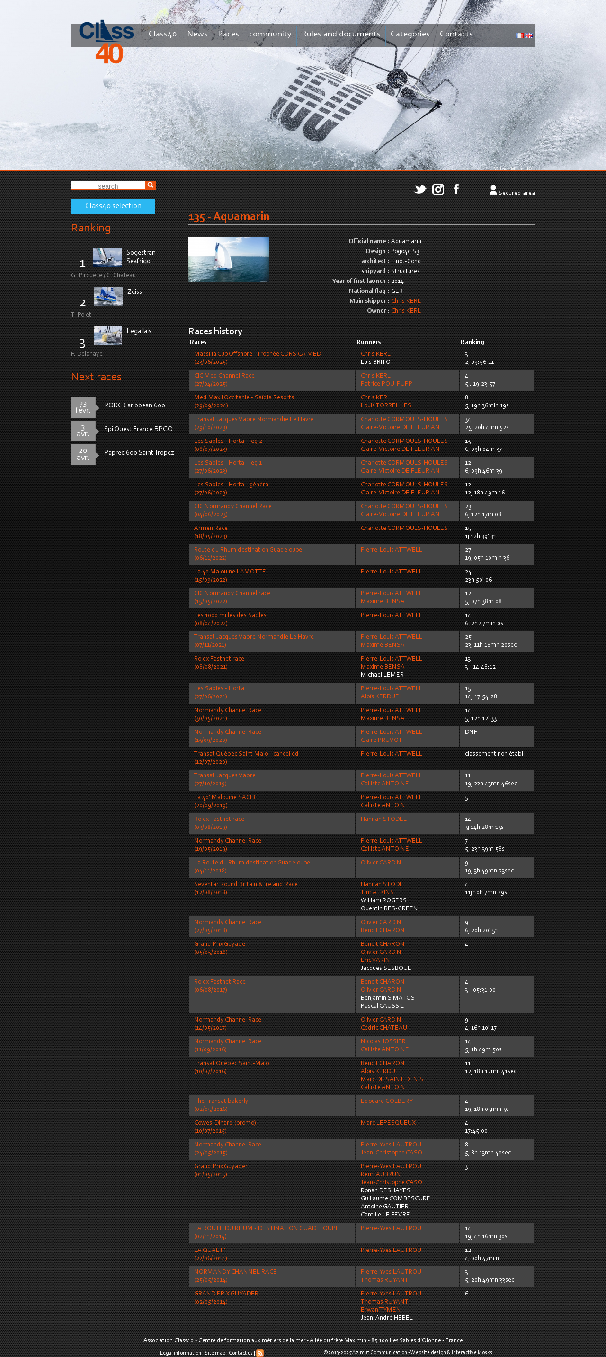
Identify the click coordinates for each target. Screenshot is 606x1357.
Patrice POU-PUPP (386, 384)
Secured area (517, 193)
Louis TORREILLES (386, 406)
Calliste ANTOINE (385, 784)
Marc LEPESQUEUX (388, 1123)
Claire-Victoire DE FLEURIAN (400, 427)
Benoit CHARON (383, 930)
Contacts (456, 34)
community (270, 34)
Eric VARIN (375, 960)
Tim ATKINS (377, 893)
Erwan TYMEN (381, 1310)
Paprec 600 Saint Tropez (139, 453)
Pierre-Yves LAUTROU (391, 1145)
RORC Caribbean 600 (134, 405)
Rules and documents (341, 34)
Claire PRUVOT (381, 740)
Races (228, 34)
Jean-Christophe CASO (391, 1153)
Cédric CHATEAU (384, 1028)
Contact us (241, 1353)
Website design (428, 1353)
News (197, 34)
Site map (215, 1353)
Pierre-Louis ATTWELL (391, 550)
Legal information (180, 1353)
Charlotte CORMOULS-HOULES (404, 419)
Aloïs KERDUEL (381, 697)
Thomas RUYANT (385, 1280)
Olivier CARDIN (381, 863)
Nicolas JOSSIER (383, 1042)
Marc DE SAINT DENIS (392, 1079)
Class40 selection (113, 206)
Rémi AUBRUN (381, 1175)
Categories (410, 34)
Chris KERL (406, 301)
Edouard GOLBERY (387, 1101)
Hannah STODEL (384, 819)
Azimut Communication (379, 1353)
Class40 (163, 34)
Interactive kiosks (472, 1353)
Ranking (91, 228)
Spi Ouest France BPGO (138, 429)
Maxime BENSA (383, 602)
